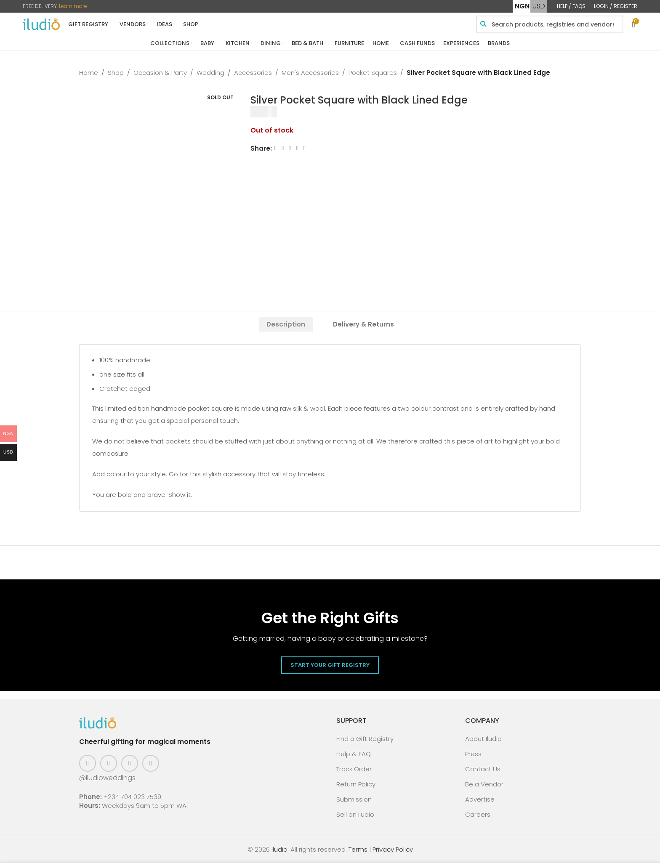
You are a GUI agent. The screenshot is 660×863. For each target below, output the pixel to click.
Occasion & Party (160, 72)
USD (538, 6)
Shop (116, 72)
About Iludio (483, 738)
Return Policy (355, 784)
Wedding (210, 72)
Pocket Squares (373, 72)
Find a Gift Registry (365, 738)
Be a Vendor (484, 784)
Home (88, 72)
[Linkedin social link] (297, 148)
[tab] (286, 324)
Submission (354, 799)
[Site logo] (41, 23)
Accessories (253, 72)
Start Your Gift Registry (330, 665)
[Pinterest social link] (129, 763)
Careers (477, 814)
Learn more (73, 6)
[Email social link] (290, 148)
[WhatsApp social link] (304, 148)
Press (473, 753)
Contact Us (482, 769)
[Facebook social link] (275, 148)
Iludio (279, 849)
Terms (358, 849)
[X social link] (282, 148)
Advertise (480, 799)
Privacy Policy (393, 849)
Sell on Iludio (355, 814)
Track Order (354, 769)
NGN (522, 6)
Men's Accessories (310, 72)
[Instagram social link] (108, 763)
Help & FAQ (353, 753)
